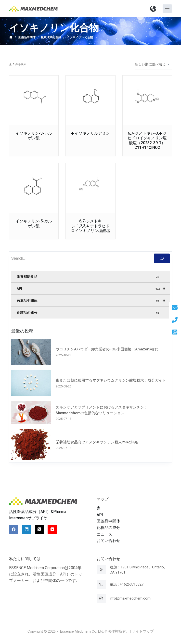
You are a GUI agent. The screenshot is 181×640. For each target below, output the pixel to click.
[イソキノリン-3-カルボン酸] (33, 100)
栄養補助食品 (88, 276)
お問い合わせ (108, 540)
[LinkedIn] (26, 529)
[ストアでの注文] (153, 64)
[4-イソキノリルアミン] (90, 100)
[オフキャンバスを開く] (167, 8)
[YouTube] (52, 529)
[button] (153, 8)
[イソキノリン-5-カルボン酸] (33, 188)
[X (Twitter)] (39, 529)
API (93, 288)
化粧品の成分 (88, 312)
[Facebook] (13, 529)
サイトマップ (143, 631)
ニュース (104, 534)
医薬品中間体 (93, 301)
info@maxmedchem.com (130, 598)
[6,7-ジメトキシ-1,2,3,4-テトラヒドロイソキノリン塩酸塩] (90, 188)
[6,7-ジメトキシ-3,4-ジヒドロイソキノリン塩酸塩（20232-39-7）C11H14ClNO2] (147, 100)
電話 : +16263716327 (126, 584)
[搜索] (162, 258)
